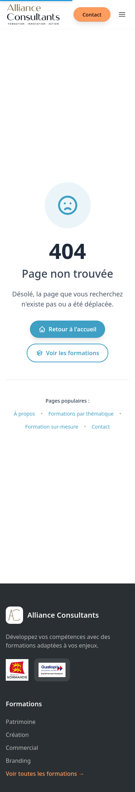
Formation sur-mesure (51, 426)
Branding (18, 761)
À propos (24, 413)
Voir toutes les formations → (45, 774)
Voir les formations (67, 353)
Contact (92, 14)
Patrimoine (21, 722)
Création (17, 735)
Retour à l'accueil (67, 329)
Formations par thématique (81, 413)
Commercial (22, 748)
